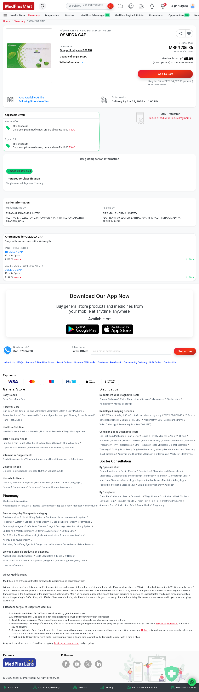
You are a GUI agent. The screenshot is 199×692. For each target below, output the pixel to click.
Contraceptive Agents (14, 526)
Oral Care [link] (41, 411)
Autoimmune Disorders (130, 454)
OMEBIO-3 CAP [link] (13, 269)
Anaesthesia (9, 556)
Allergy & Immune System (16, 540)
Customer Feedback (109, 362)
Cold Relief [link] (32, 443)
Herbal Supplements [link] (59, 459)
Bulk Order (155, 362)
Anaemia (116, 440)
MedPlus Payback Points (129, 15)
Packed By (109, 207)
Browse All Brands (85, 362)
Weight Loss (150, 496)
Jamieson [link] (78, 459)
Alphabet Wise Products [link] (85, 505)
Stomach (148, 454)
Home (6, 21)
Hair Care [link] (53, 411)
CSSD (38, 556)
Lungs (145, 436)
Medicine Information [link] (15, 501)
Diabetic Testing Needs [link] (15, 471)
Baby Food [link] (8, 399)
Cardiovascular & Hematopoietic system (65, 517)
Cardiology (149, 475)
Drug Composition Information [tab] (99, 158)
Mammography (153, 415)
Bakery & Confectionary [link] (15, 487)
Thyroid (182, 436)
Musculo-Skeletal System (64, 522)
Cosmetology (127, 480)
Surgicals (49, 560)
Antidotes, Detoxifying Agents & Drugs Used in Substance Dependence (39, 544)
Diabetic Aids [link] (56, 471)
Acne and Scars (108, 505)
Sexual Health (144, 505)
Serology (146, 399)
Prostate (189, 440)
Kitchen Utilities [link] (60, 482)
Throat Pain (142, 501)
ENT (186, 475)
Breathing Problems (171, 501)
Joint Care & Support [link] (50, 443)
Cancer (166, 440)
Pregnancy (105, 445)
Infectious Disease (183, 449)
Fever (126, 440)
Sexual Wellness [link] (11, 415)
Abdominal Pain (126, 505)
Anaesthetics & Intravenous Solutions (64, 535)
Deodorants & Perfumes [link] (34, 415)
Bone (144, 440)
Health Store (14, 15)
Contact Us (170, 362)
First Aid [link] (7, 443)
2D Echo (188, 415)
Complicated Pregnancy (150, 485)
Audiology (169, 485)
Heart (129, 436)
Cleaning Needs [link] (11, 482)
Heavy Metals (164, 449)
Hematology (106, 403)
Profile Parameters (129, 399)
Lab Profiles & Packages (112, 436)
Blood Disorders (107, 454)
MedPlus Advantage (95, 15)
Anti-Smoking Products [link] (62, 447)
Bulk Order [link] (13, 687)
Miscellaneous (85, 544)
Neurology (162, 475)
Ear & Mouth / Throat (13, 535)
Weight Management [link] (74, 431)
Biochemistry (173, 399)
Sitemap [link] (83, 687)
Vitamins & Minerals (47, 531)
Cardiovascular (25, 556)
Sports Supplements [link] (13, 459)
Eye (73, 531)
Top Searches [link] (63, 505)
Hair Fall (154, 501)
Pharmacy (34, 15)
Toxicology (105, 449)
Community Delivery (135, 362)
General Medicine (109, 471)
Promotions (156, 15)
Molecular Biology (123, 403)
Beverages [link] (34, 487)
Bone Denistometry (109, 420)
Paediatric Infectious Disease (115, 485)
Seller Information (71, 62)
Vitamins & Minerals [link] (36, 459)
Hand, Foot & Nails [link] (12, 420)
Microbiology (158, 399)
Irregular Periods (125, 501)
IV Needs (69, 556)
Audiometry (150, 420)
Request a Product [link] (30, 505)
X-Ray (120, 415)
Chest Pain (105, 496)
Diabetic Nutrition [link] (38, 471)
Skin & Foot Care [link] (71, 443)
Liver (137, 436)
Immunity (155, 440)
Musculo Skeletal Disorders (173, 445)
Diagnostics (52, 15)
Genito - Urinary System (79, 526)
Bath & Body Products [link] (71, 411)
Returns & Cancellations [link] (144, 687)
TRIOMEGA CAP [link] (14, 251)
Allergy (173, 436)
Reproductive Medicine (148, 480)
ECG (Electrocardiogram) (170, 420)
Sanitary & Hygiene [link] (24, 411)
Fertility (154, 436)
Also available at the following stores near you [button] (34, 99)
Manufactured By (16, 207)
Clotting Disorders (121, 449)
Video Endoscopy (108, 424)
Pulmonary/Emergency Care (70, 560)
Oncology (60, 526)
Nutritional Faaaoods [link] (50, 431)
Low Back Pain (107, 501)
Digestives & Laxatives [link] (14, 447)
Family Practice (128, 471)
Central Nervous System (36, 522)
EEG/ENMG (176, 415)
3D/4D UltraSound (134, 415)
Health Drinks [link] (10, 431)
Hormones (84, 522)
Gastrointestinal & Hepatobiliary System (23, 517)
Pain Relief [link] (19, 443)
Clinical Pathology (109, 399)
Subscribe (185, 351)
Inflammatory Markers (167, 454)
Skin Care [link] (8, 411)
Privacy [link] (109, 687)
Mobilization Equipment (15, 560)
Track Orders (64, 362)
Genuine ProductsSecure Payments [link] (169, 118)
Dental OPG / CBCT (131, 420)
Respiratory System (12, 522)
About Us (9, 362)
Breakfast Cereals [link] (28, 431)
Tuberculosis (125, 445)
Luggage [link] (75, 482)
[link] (18, 5)
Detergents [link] (27, 482)
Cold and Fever (120, 496)
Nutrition (64, 531)
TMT (166, 415)
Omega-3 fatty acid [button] (19, 171)
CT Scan (110, 415)
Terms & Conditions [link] (186, 687)
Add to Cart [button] (165, 73)
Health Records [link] (11, 505)
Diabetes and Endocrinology (127, 475)
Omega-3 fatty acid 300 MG (76, 50)
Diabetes (135, 440)
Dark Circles (180, 496)
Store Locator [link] (48, 505)
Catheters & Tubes (52, 556)
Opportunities (179, 15)
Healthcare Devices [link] (38, 447)
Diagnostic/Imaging (13, 565)
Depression (136, 496)
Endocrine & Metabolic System (18, 531)
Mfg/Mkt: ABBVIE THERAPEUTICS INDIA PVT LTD (85, 30)
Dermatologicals (34, 535)
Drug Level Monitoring (143, 449)
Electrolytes (187, 454)
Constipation (165, 496)
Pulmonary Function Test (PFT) (135, 424)
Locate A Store (40, 362)
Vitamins (104, 440)
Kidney (163, 436)
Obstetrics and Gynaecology (167, 471)
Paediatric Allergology (173, 480)
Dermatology (175, 475)
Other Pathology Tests (146, 445)
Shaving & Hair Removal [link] (81, 415)
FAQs (20, 362)
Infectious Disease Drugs (40, 526)
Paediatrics (144, 471)
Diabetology (105, 475)
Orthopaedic (35, 560)
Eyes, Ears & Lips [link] (58, 415)
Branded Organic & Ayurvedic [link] (57, 487)
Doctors (70, 15)
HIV (115, 445)
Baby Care (20, 399)
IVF (134, 485)
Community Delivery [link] (48, 687)
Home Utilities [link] (42, 482)
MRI (102, 415)
